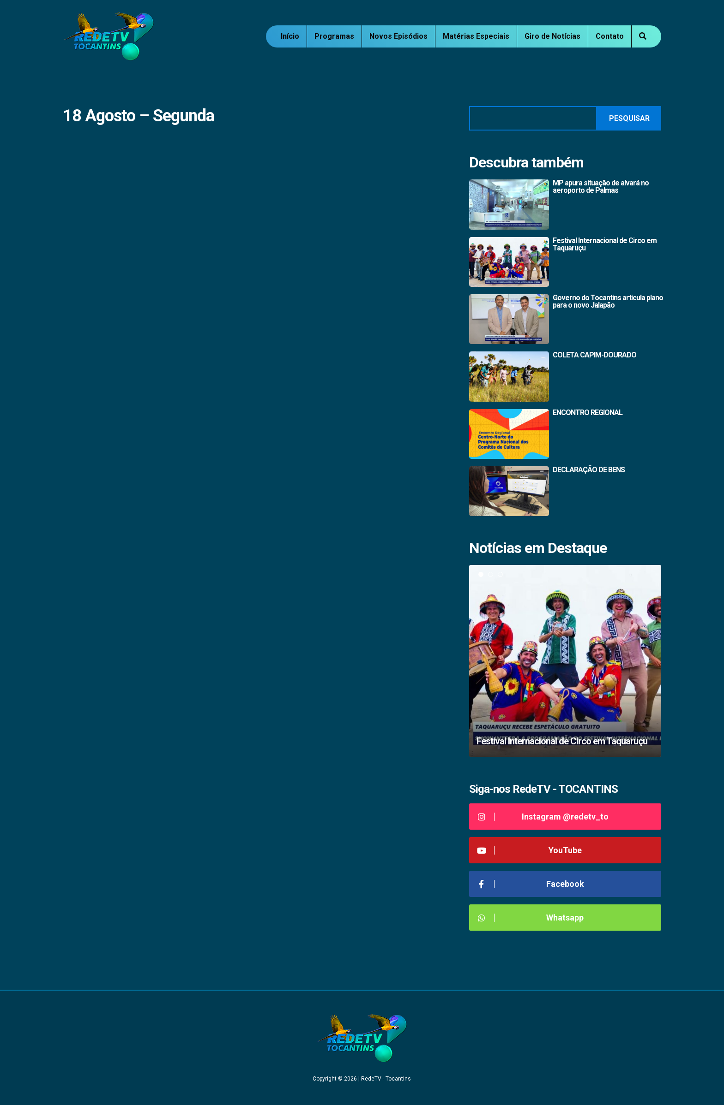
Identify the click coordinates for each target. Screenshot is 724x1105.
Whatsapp (530, 917)
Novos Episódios (398, 36)
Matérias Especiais (476, 36)
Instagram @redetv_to (542, 816)
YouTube (529, 850)
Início (290, 36)
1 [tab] (480, 574)
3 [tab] (500, 574)
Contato (610, 36)
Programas (334, 36)
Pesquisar (629, 118)
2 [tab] (490, 574)
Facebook (530, 884)
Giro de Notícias (552, 36)
